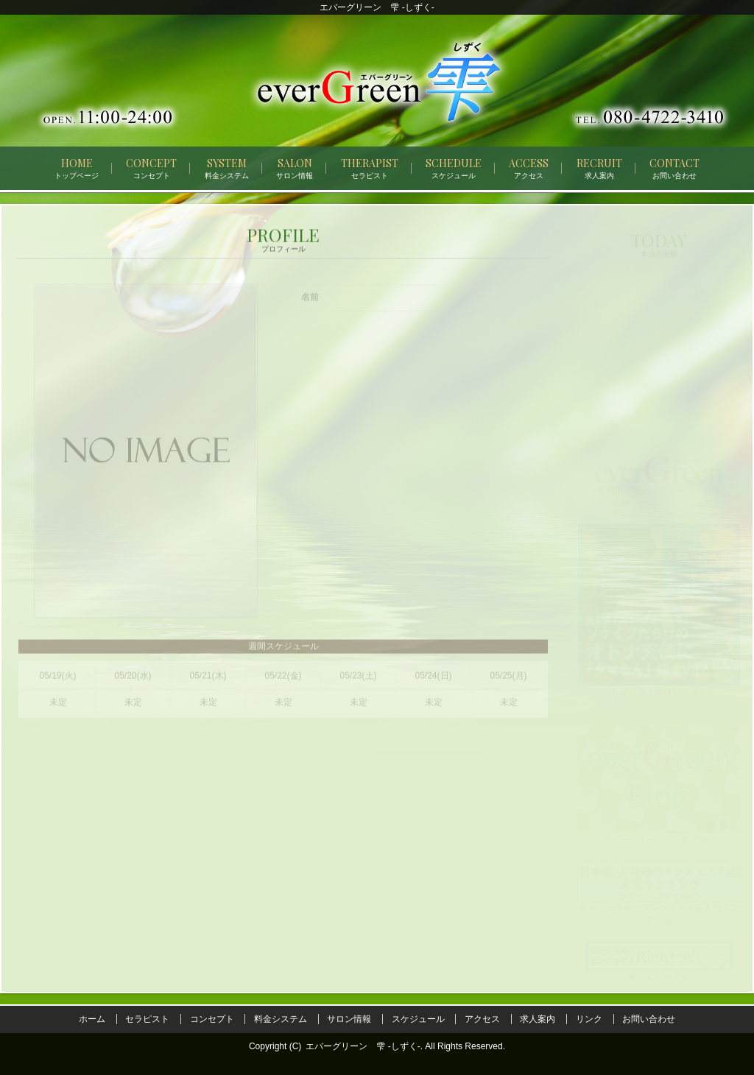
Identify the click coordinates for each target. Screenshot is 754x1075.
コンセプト (212, 1019)
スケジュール (418, 1019)
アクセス (482, 1019)
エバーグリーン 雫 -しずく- (363, 1046)
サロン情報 (349, 1019)
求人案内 (537, 1019)
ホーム (92, 1019)
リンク (589, 1019)
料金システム (280, 1019)
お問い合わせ (648, 1019)
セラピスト (147, 1019)
